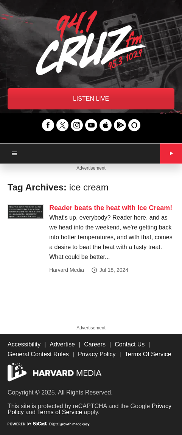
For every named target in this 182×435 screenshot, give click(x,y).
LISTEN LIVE (91, 98)
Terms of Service (59, 412)
